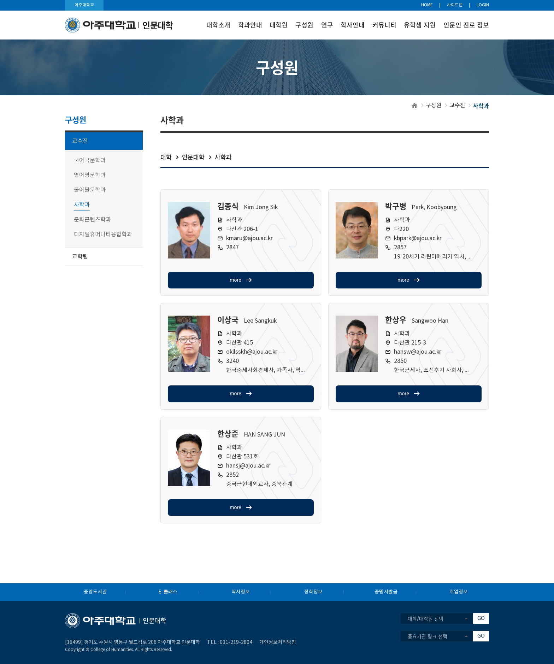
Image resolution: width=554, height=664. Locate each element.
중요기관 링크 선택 (427, 636)
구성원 (304, 25)
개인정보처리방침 (277, 642)
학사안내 (353, 25)
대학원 (279, 25)
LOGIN (483, 5)
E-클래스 (167, 592)
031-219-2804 (236, 642)
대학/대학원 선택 (425, 618)
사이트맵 (454, 5)
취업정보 (458, 592)
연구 (327, 25)
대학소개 (218, 25)
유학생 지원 (420, 25)
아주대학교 (84, 5)
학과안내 (250, 25)
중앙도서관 (95, 592)
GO (481, 618)
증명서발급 (386, 592)
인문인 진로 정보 (466, 25)
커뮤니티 (384, 25)
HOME (427, 5)
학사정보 (240, 592)
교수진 (457, 105)
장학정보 (313, 592)
